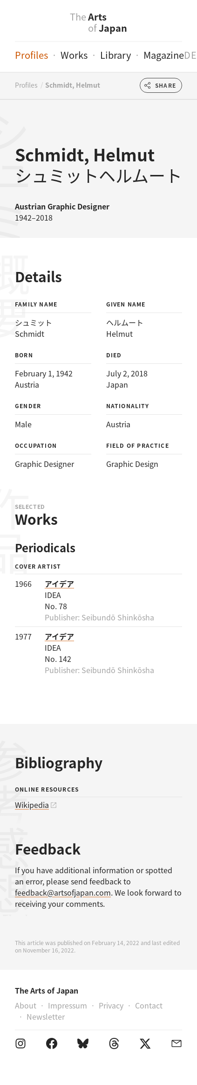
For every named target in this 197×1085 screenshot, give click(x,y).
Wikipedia (32, 804)
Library (115, 55)
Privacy (111, 1005)
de (190, 55)
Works (74, 55)
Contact (149, 1005)
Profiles (31, 55)
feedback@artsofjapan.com (63, 892)
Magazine (163, 55)
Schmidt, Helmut (72, 85)
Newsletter (46, 1016)
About (25, 1005)
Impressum (67, 1005)
